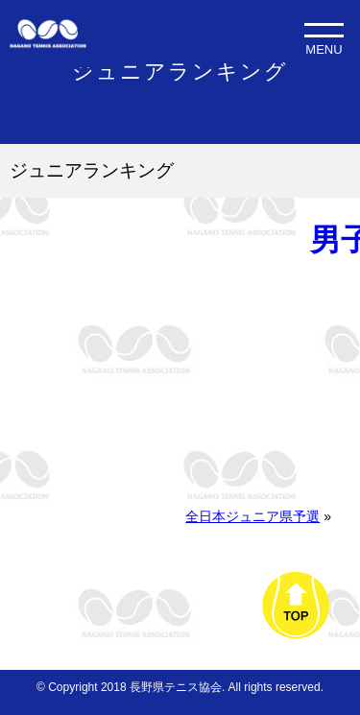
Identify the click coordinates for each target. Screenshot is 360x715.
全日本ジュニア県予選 (252, 516)
